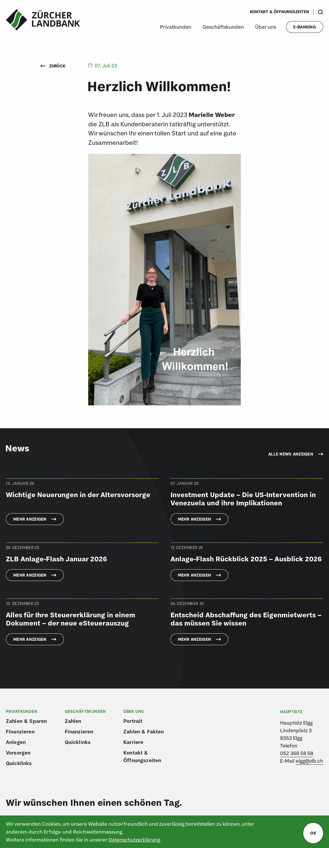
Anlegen (16, 742)
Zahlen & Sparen (26, 721)
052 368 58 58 (296, 753)
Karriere (133, 742)
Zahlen (73, 721)
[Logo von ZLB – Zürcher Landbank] (43, 20)
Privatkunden (175, 26)
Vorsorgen (18, 752)
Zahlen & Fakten (143, 731)
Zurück (53, 66)
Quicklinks (19, 763)
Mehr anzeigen (30, 519)
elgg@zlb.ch (309, 760)
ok (313, 833)
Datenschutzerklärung (134, 839)
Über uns (265, 26)
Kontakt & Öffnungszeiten (279, 11)
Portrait (132, 721)
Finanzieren (20, 731)
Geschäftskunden (223, 26)
